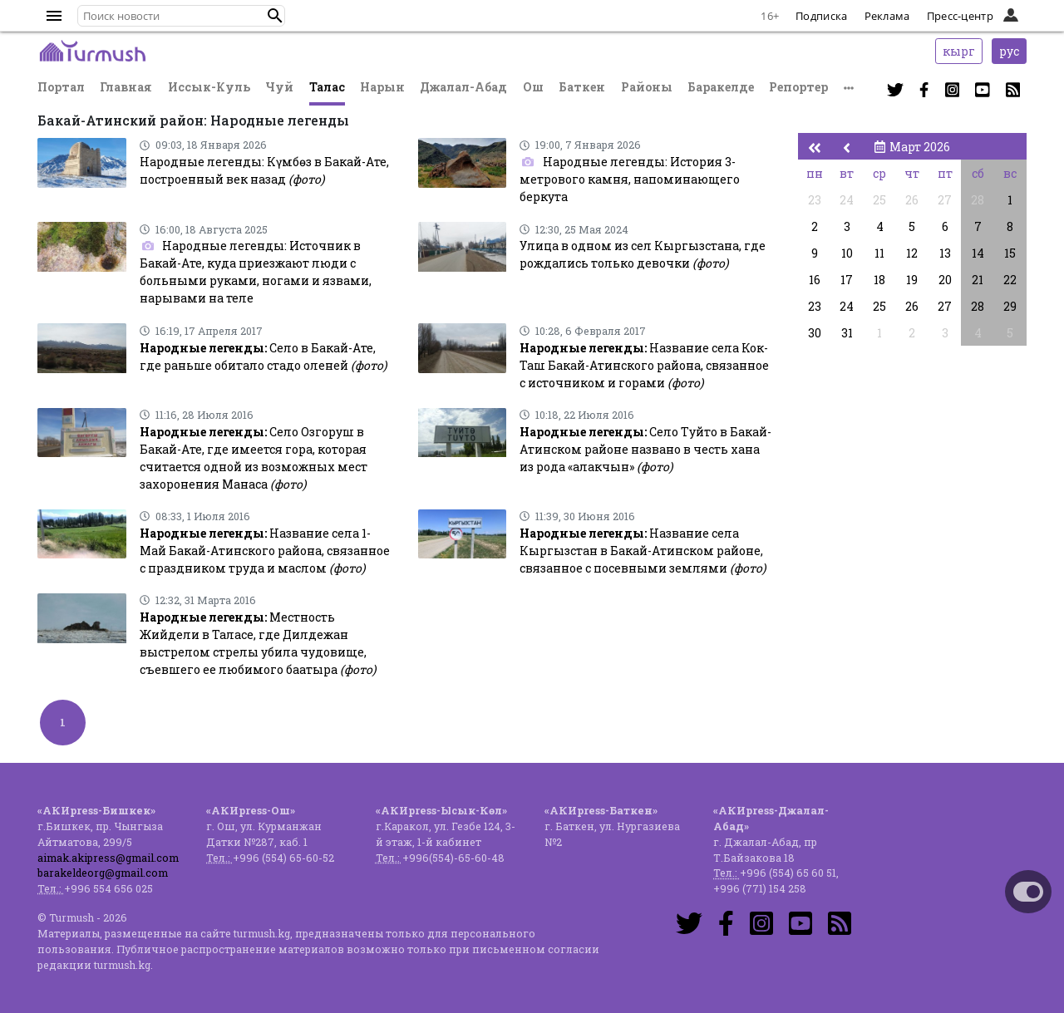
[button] (275, 16)
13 (945, 253)
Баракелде (720, 87)
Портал (61, 87)
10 (847, 253)
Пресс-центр (960, 15)
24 (847, 200)
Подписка (821, 15)
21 (977, 280)
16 (814, 280)
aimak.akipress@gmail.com (108, 857)
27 (945, 200)
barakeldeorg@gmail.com (102, 872)
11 (879, 253)
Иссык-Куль (209, 87)
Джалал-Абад (463, 87)
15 (1010, 253)
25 (879, 200)
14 (978, 253)
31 (847, 333)
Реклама (887, 15)
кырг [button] (959, 51)
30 (814, 333)
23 (814, 200)
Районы (646, 87)
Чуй (279, 87)
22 (1010, 280)
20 (945, 280)
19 (912, 280)
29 (1010, 306)
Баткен (582, 87)
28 (977, 200)
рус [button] (1009, 51)
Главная (126, 87)
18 (879, 280)
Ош (533, 87)
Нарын (382, 87)
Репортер (798, 87)
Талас (327, 87)
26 (912, 200)
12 (912, 253)
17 (846, 280)
